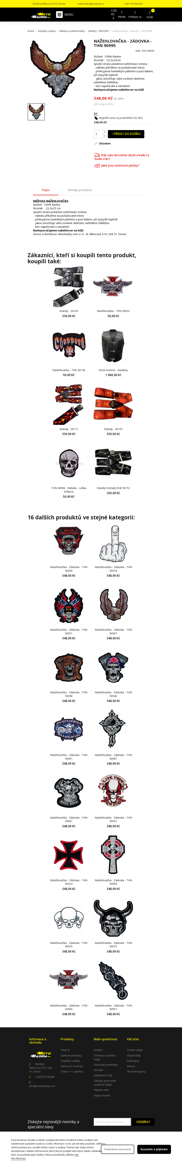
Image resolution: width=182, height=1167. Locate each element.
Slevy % (65, 1050)
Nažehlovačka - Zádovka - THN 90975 (113, 944)
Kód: (138, 51)
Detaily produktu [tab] (80, 190)
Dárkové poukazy (71, 1055)
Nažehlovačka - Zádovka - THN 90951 (68, 631)
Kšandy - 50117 (69, 429)
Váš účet (133, 1039)
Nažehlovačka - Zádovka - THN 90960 (68, 1007)
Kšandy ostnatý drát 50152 (113, 488)
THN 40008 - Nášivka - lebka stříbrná (68, 489)
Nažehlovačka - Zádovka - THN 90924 (68, 882)
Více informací (18, 1158)
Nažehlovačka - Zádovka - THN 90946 (113, 694)
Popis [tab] (46, 190)
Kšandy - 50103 (69, 311)
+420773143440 (44, 1077)
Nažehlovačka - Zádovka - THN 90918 (113, 568)
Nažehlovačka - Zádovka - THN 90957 (113, 1007)
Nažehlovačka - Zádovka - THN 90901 (68, 756)
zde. (76, 1154)
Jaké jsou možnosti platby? (117, 165)
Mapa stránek (102, 1095)
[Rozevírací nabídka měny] (114, 14)
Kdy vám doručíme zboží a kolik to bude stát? (122, 156)
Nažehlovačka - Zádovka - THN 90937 (113, 819)
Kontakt (98, 1070)
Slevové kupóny (136, 1071)
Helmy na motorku (72, 1066)
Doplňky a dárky (70, 1061)
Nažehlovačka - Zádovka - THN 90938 (68, 694)
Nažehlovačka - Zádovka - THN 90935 (68, 944)
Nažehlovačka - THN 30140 (68, 370)
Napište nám (101, 1090)
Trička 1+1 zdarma (72, 1071)
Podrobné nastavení (117, 1149)
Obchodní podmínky (105, 1064)
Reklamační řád (103, 1075)
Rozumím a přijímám (154, 1149)
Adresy (131, 1066)
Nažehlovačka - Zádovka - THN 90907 (113, 631)
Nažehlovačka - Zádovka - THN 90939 (68, 568)
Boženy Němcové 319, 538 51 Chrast (40, 1067)
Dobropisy (133, 1061)
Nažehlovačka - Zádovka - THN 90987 (113, 756)
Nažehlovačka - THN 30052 (113, 311)
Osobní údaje (135, 1050)
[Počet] (98, 134)
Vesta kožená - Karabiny (113, 370)
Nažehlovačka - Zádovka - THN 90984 (113, 882)
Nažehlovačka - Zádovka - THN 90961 (68, 819)
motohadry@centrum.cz (91, 3)
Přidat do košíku (126, 134)
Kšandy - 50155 (113, 429)
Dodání (98, 1050)
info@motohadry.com (42, 1086)
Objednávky (134, 1055)
